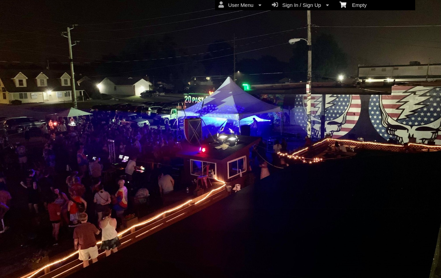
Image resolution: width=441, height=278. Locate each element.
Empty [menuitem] (353, 4)
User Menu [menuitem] (239, 5)
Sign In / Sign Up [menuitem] (300, 5)
